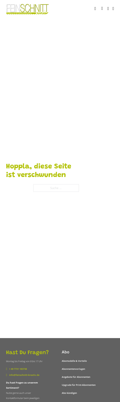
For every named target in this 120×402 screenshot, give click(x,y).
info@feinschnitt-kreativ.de (24, 375)
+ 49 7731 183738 (18, 368)
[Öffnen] (113, 8)
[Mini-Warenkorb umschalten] (102, 8)
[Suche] (96, 8)
